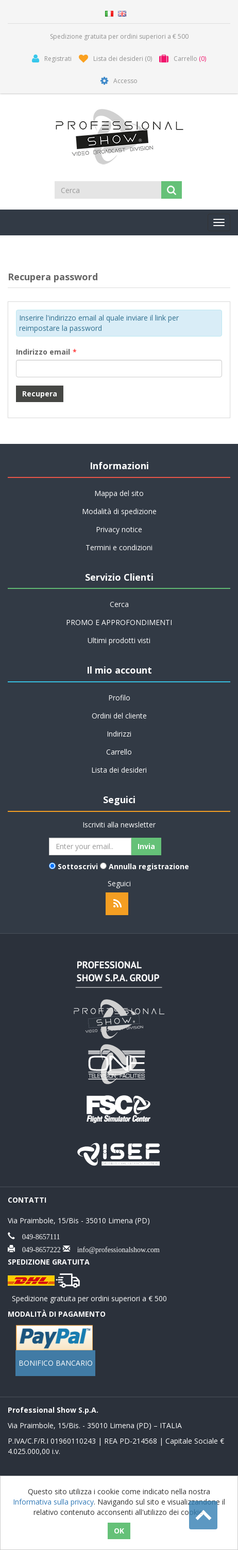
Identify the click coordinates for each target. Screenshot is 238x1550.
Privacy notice (119, 529)
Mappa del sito (119, 493)
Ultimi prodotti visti (119, 640)
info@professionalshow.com (115, 1248)
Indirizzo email (43, 352)
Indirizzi (119, 734)
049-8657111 (37, 1236)
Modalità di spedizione (119, 511)
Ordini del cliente (119, 716)
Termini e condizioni (119, 547)
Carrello (119, 752)
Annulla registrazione (149, 866)
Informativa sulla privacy (53, 1502)
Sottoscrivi (78, 866)
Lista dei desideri (119, 770)
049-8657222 (38, 1248)
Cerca (119, 604)
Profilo (119, 697)
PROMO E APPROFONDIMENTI (119, 622)
